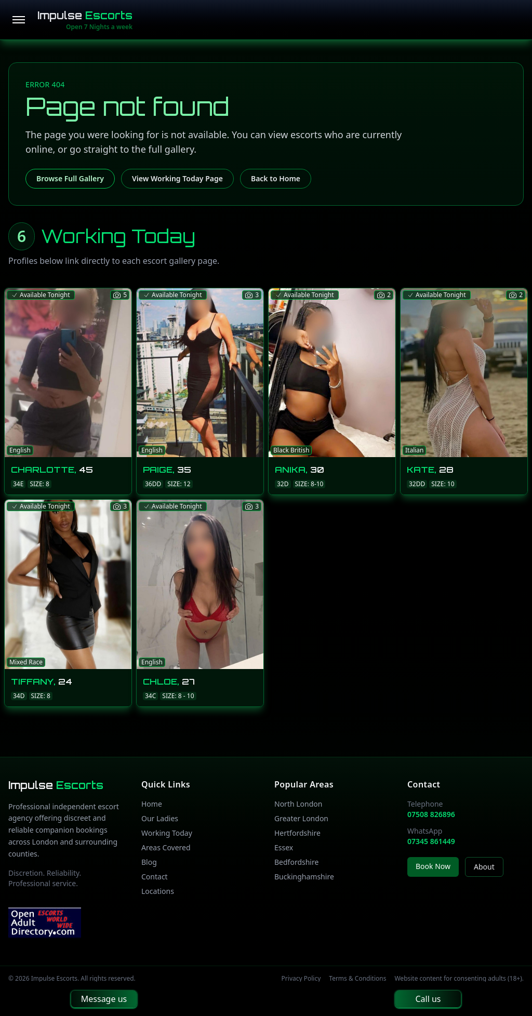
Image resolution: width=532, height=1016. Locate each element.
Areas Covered (166, 847)
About (484, 867)
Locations (157, 891)
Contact (154, 876)
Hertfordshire (297, 833)
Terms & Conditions (357, 978)
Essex (283, 847)
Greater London (301, 818)
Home (151, 804)
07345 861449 (431, 841)
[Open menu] (18, 19)
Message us (104, 999)
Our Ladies (159, 818)
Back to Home (275, 178)
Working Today (166, 833)
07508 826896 (431, 814)
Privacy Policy (301, 978)
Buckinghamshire (304, 876)
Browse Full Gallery (70, 178)
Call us (428, 999)
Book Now (433, 866)
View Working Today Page (177, 178)
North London (298, 804)
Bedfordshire (296, 862)
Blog (149, 862)
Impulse (84, 15)
